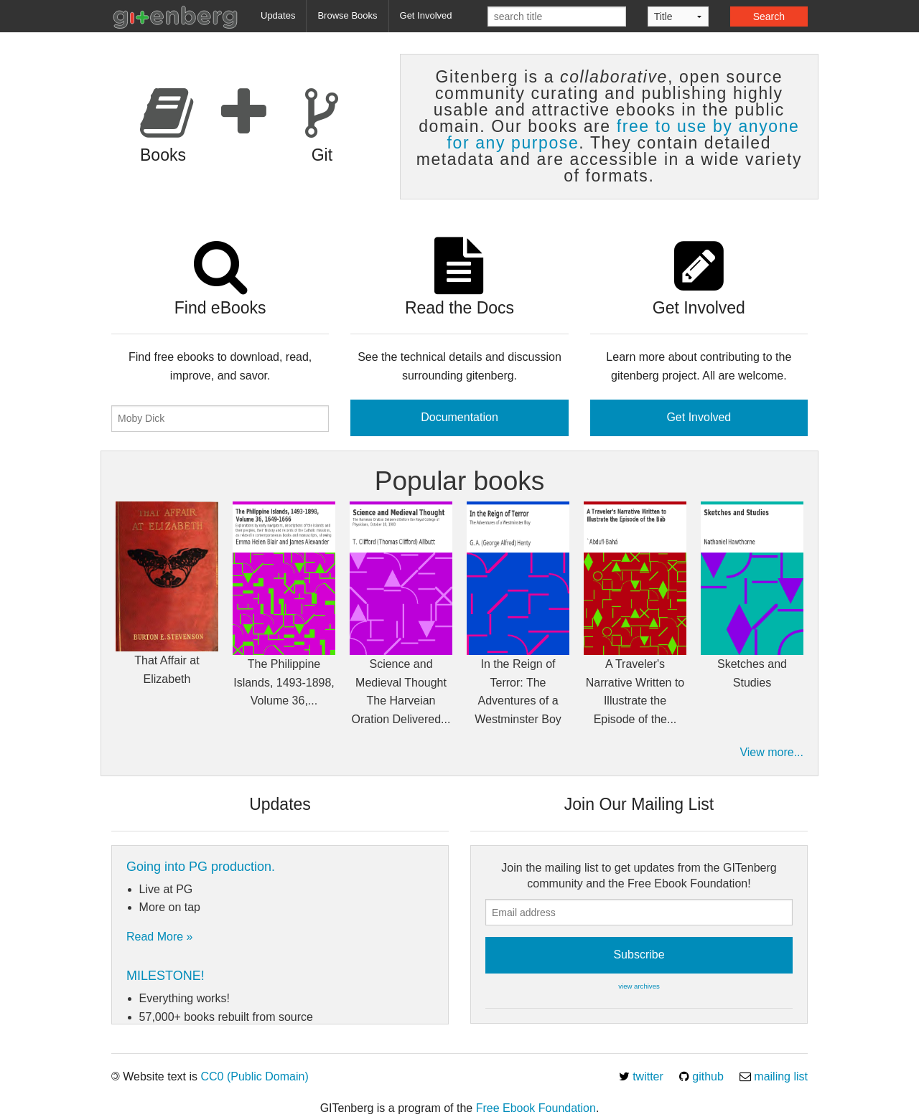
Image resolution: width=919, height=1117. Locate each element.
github (701, 1076)
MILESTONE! (165, 975)
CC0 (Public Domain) (254, 1076)
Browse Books (347, 15)
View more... (771, 752)
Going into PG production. (200, 866)
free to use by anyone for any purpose (623, 134)
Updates (278, 15)
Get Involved (426, 15)
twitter (641, 1076)
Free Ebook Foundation (536, 1108)
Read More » (159, 936)
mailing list (774, 1076)
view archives (639, 986)
